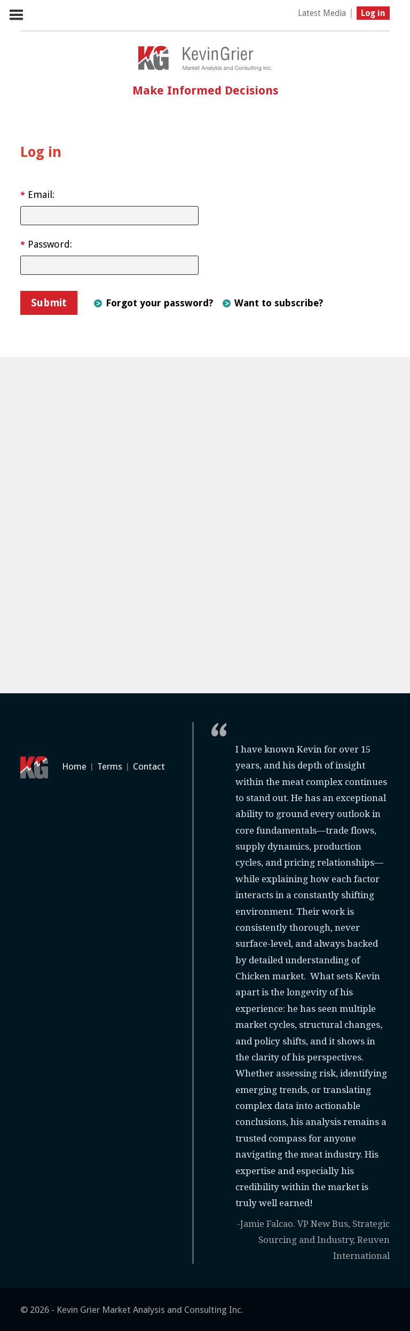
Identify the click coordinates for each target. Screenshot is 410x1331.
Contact (149, 766)
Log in (373, 13)
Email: (37, 194)
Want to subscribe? (278, 302)
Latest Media (322, 13)
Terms (109, 766)
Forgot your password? (159, 302)
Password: (46, 244)
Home (74, 766)
